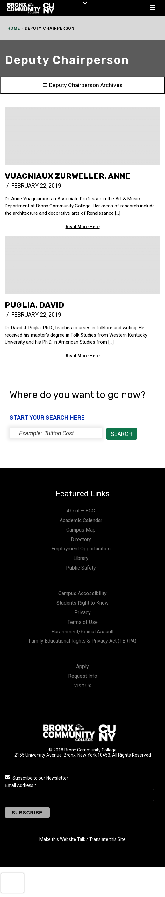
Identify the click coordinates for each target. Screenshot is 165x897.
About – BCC (81, 511)
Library (81, 558)
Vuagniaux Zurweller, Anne (67, 176)
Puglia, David (34, 305)
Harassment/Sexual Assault (82, 632)
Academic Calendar (81, 520)
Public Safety (81, 568)
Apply (82, 666)
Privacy (82, 612)
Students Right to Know (82, 603)
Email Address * (20, 785)
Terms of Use (83, 622)
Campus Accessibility (82, 593)
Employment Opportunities (81, 549)
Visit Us (82, 686)
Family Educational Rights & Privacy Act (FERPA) (82, 641)
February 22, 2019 (36, 185)
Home (13, 28)
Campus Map (81, 530)
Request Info (82, 676)
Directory (81, 539)
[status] (56, 433)
